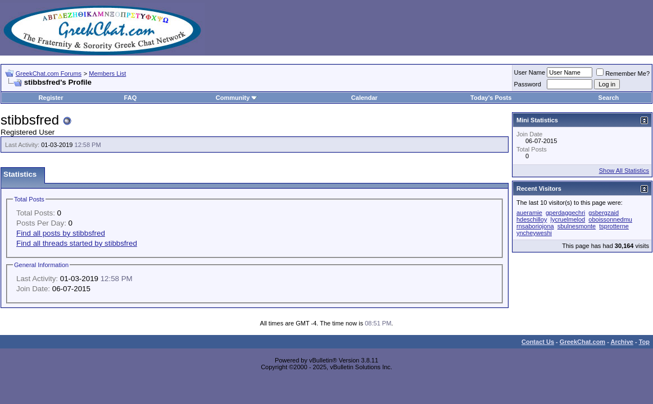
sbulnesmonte (576, 226)
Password (527, 84)
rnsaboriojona (535, 226)
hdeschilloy (531, 219)
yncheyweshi (534, 232)
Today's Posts (490, 97)
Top (644, 341)
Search (608, 97)
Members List (107, 73)
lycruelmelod (567, 219)
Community (237, 97)
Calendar (364, 97)
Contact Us (538, 341)
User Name (530, 72)
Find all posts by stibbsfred (60, 233)
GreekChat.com (582, 341)
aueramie (529, 212)
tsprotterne (614, 226)
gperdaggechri (565, 212)
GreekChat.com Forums (48, 73)
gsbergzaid (603, 212)
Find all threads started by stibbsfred (76, 243)
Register (50, 97)
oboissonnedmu (610, 219)
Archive (622, 341)
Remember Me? (623, 73)
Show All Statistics (624, 170)
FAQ (130, 97)
